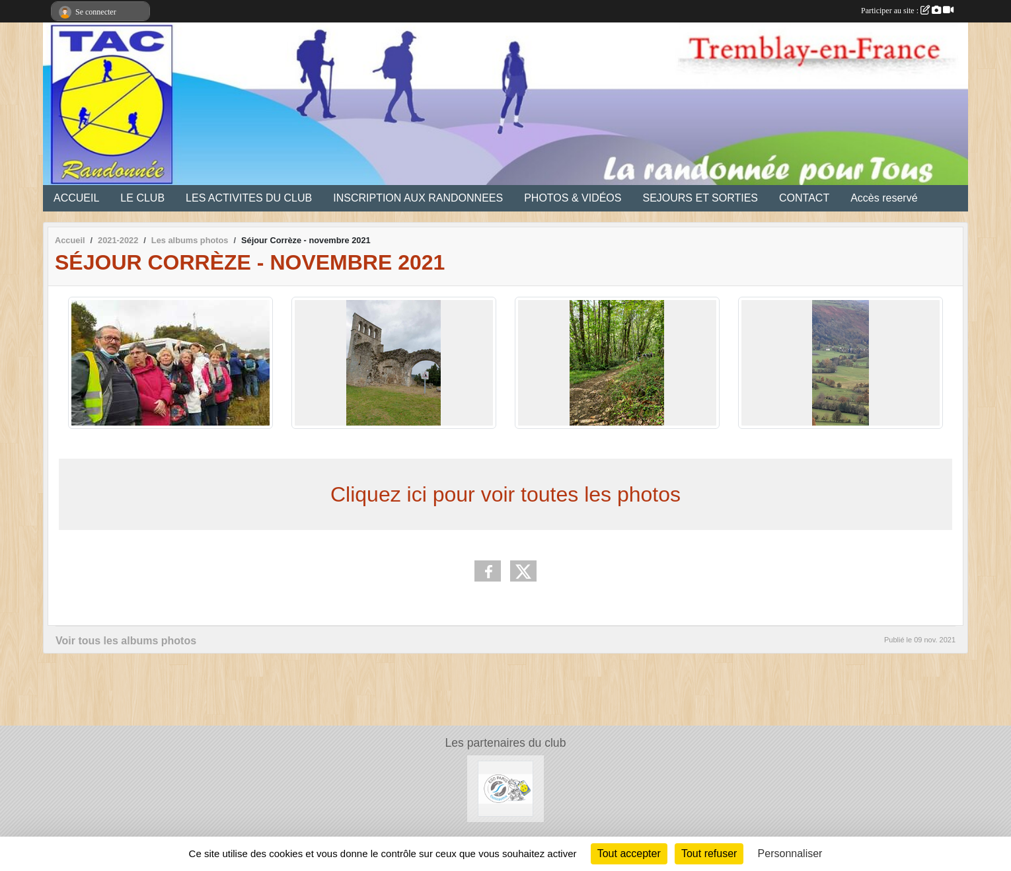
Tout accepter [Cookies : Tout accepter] (629, 853)
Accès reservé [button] (883, 198)
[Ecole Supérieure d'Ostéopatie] (506, 788)
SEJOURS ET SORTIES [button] (700, 198)
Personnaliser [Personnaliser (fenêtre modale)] (790, 853)
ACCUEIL (76, 198)
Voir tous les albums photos (126, 640)
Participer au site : (907, 10)
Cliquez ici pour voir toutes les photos (505, 494)
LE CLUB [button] (142, 198)
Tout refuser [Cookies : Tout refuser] (709, 853)
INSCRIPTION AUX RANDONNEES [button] (418, 198)
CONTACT (804, 198)
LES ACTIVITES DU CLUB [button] (249, 198)
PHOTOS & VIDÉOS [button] (572, 198)
